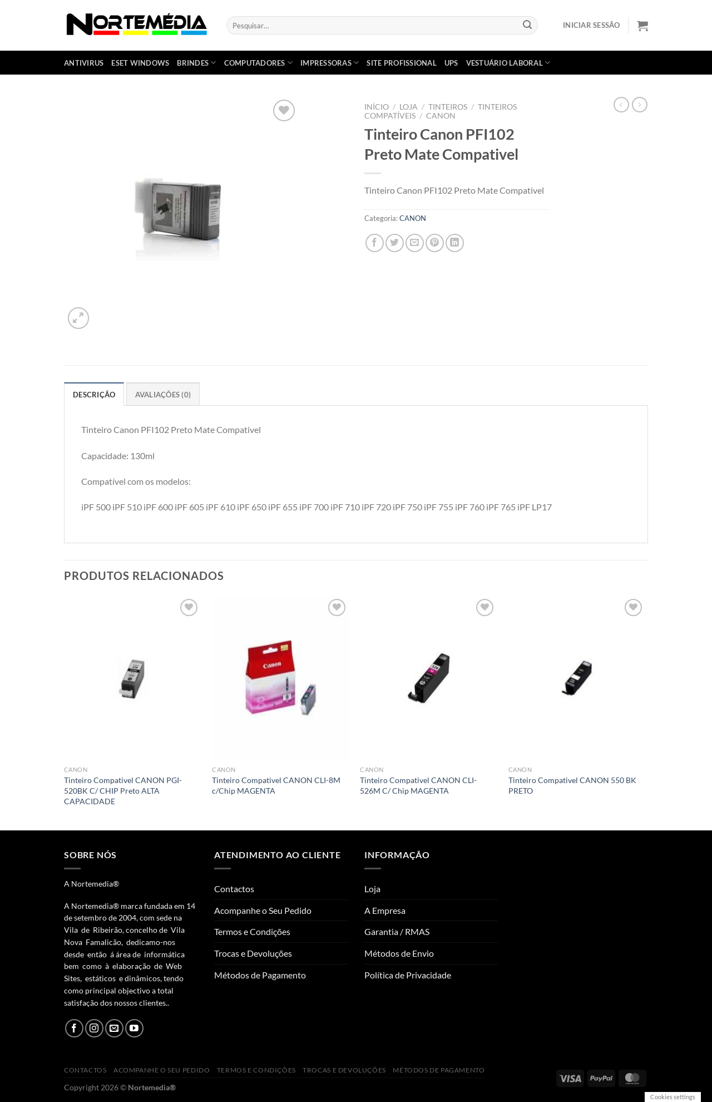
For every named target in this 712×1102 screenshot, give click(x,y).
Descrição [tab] (94, 394)
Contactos (234, 888)
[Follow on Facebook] (74, 1028)
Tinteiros (447, 106)
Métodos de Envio (399, 953)
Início (376, 106)
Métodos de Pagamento (260, 975)
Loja (408, 106)
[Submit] (527, 25)
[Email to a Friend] (415, 243)
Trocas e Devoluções (253, 953)
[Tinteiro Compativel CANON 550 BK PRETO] (577, 678)
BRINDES (196, 62)
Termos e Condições (252, 931)
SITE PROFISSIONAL (401, 62)
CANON (441, 115)
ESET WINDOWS (140, 62)
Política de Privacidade (407, 975)
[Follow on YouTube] (134, 1028)
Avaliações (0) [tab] (163, 394)
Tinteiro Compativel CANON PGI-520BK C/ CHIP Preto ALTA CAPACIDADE (123, 790)
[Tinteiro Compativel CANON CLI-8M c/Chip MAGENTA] (280, 678)
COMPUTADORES (258, 62)
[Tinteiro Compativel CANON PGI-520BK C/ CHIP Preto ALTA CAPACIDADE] (132, 678)
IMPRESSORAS (329, 62)
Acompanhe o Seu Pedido (263, 910)
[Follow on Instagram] (94, 1028)
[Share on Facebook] (374, 243)
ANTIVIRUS (83, 62)
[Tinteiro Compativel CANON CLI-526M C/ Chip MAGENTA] (428, 678)
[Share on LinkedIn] (455, 243)
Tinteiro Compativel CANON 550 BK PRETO (572, 785)
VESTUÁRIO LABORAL (508, 62)
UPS (451, 62)
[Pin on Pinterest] (435, 243)
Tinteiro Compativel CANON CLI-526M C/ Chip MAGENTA (418, 785)
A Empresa (385, 910)
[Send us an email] (114, 1028)
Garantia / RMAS (396, 931)
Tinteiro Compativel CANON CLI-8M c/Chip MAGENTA (276, 785)
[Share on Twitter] (394, 243)
